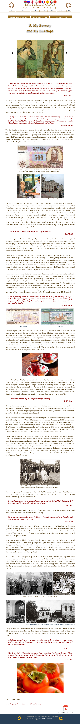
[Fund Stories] (52, 11)
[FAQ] (68, 11)
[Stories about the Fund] (40, 17)
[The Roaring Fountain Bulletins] (19, 17)
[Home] (12, 11)
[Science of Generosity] (23, 11)
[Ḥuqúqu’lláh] (43, 11)
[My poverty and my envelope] (65, 709)
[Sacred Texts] (35, 11)
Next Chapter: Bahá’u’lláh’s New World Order (23, 704)
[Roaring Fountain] (61, 11)
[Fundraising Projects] (61, 17)
